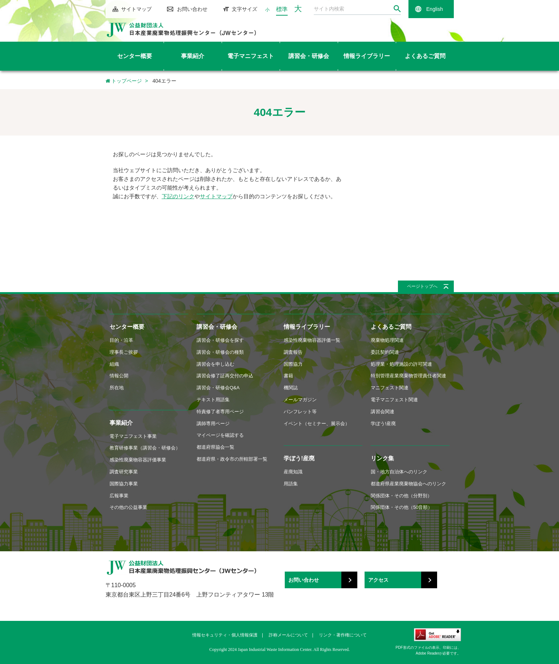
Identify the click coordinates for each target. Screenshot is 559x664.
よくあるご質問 (391, 327)
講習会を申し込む (215, 364)
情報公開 (119, 375)
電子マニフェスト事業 (133, 436)
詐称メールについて (288, 635)
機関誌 (291, 387)
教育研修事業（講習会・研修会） (145, 448)
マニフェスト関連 (389, 387)
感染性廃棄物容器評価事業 (138, 459)
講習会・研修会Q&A (218, 387)
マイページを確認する (220, 435)
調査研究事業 (124, 471)
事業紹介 (121, 423)
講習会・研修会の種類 (220, 352)
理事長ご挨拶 (124, 352)
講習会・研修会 (217, 327)
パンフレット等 (300, 411)
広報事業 (119, 495)
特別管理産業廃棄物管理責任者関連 (408, 375)
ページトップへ (422, 286)
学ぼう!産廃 (299, 458)
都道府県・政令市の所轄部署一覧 (232, 459)
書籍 (288, 375)
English (434, 9)
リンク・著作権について (343, 635)
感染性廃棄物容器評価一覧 (312, 340)
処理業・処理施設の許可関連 (401, 364)
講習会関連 (382, 411)
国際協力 (293, 364)
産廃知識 (293, 471)
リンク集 (382, 458)
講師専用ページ (213, 423)
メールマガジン (300, 399)
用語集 (291, 483)
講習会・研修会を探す (220, 340)
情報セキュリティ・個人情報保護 (225, 635)
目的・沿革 (121, 340)
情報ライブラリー (307, 327)
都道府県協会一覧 (215, 447)
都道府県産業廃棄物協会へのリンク (408, 483)
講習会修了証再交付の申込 (225, 375)
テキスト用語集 (213, 399)
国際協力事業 (124, 483)
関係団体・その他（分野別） (401, 495)
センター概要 (127, 327)
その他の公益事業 (128, 507)
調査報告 (293, 352)
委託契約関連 (385, 352)
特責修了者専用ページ (220, 411)
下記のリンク (178, 196)
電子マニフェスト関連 (394, 399)
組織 (114, 364)
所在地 (117, 387)
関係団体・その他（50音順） (401, 507)
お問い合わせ (192, 9)
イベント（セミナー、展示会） (317, 423)
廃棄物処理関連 (387, 340)
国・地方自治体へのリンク (399, 471)
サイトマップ (136, 9)
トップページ (124, 81)
